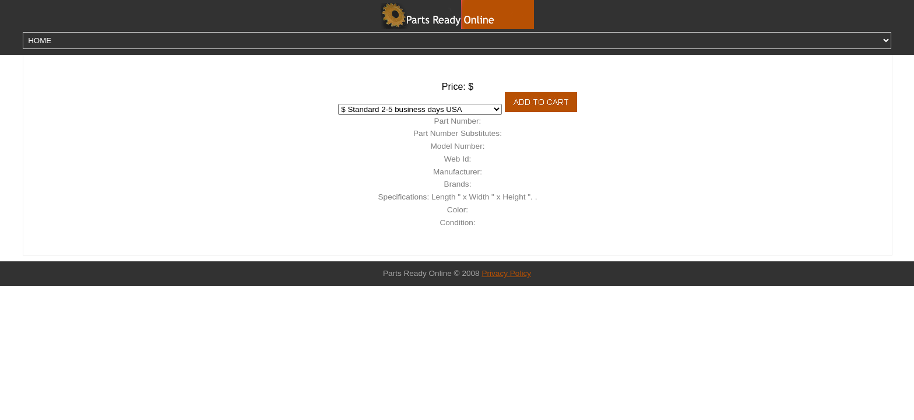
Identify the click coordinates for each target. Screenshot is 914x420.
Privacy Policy (506, 273)
